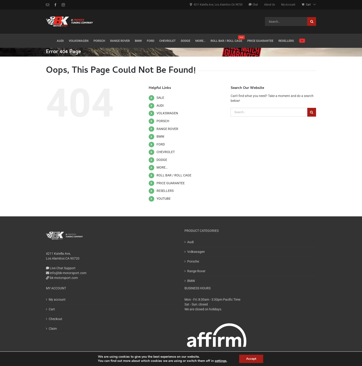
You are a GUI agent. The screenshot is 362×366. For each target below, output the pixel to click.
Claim (53, 328)
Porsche (193, 261)
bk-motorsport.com (62, 278)
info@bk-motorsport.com (66, 273)
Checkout (55, 319)
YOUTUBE (164, 198)
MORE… (162, 167)
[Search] (311, 21)
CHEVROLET (166, 152)
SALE (160, 98)
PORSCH (163, 121)
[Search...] (286, 21)
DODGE (162, 160)
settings (220, 361)
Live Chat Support (60, 268)
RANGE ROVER (167, 129)
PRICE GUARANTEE (171, 183)
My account (57, 299)
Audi (190, 242)
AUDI (160, 105)
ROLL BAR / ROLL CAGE (174, 175)
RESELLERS (165, 191)
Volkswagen (196, 252)
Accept (251, 359)
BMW (160, 136)
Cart (52, 309)
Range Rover (196, 271)
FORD (161, 144)
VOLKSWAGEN (167, 113)
